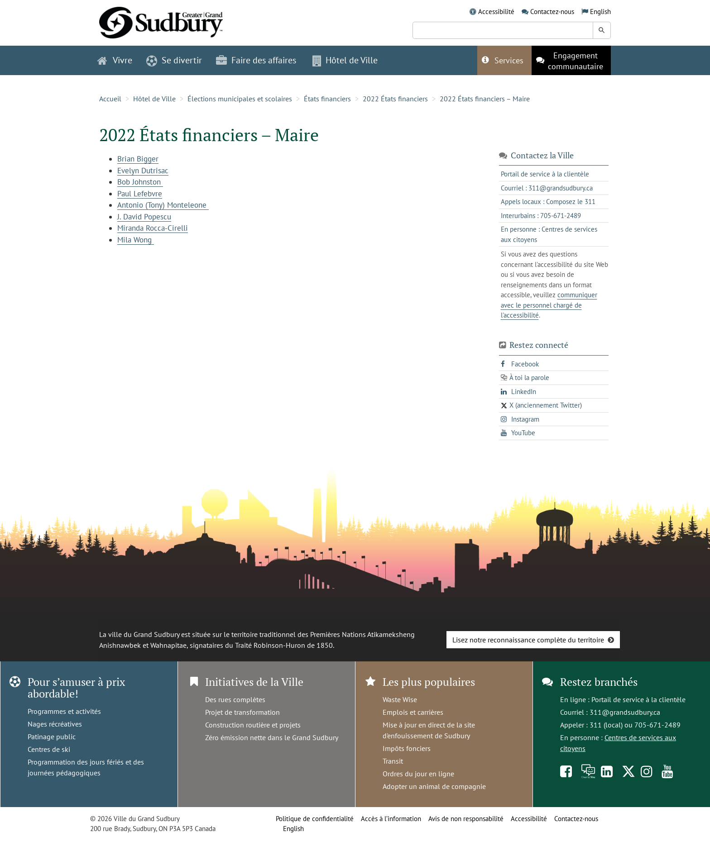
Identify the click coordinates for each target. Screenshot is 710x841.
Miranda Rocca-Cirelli (152, 228)
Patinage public (52, 736)
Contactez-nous (552, 11)
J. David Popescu (144, 217)
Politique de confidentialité (315, 818)
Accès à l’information (391, 818)
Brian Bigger (137, 159)
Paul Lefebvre (139, 194)
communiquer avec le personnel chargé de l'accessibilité (549, 304)
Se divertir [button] (174, 60)
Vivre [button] (114, 60)
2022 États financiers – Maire (485, 98)
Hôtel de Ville (154, 98)
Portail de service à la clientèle (638, 699)
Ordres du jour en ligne (418, 773)
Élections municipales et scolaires (239, 98)
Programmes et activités (64, 711)
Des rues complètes (235, 699)
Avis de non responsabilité (466, 818)
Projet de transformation (242, 712)
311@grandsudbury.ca (625, 712)
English (600, 11)
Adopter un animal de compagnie (434, 786)
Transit (393, 760)
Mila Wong (135, 240)
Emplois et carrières (413, 712)
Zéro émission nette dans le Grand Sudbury (271, 737)
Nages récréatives (55, 723)
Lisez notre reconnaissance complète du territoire (528, 639)
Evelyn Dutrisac (142, 171)
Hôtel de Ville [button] (345, 60)
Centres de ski (49, 749)
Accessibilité (496, 11)
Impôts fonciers (407, 748)
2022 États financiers (395, 98)
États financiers (327, 98)
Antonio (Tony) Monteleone (163, 205)
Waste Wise (400, 699)
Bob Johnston (140, 182)
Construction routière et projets (253, 724)
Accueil (110, 98)
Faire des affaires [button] (256, 60)
